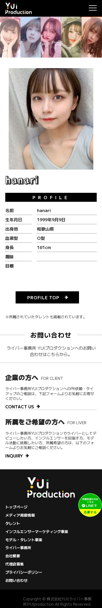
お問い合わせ (16, 580)
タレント (12, 523)
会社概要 (12, 555)
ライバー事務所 (18, 547)
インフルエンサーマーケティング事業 (36, 531)
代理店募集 (14, 564)
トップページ (16, 506)
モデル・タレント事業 (23, 539)
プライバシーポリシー (23, 572)
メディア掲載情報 (20, 515)
